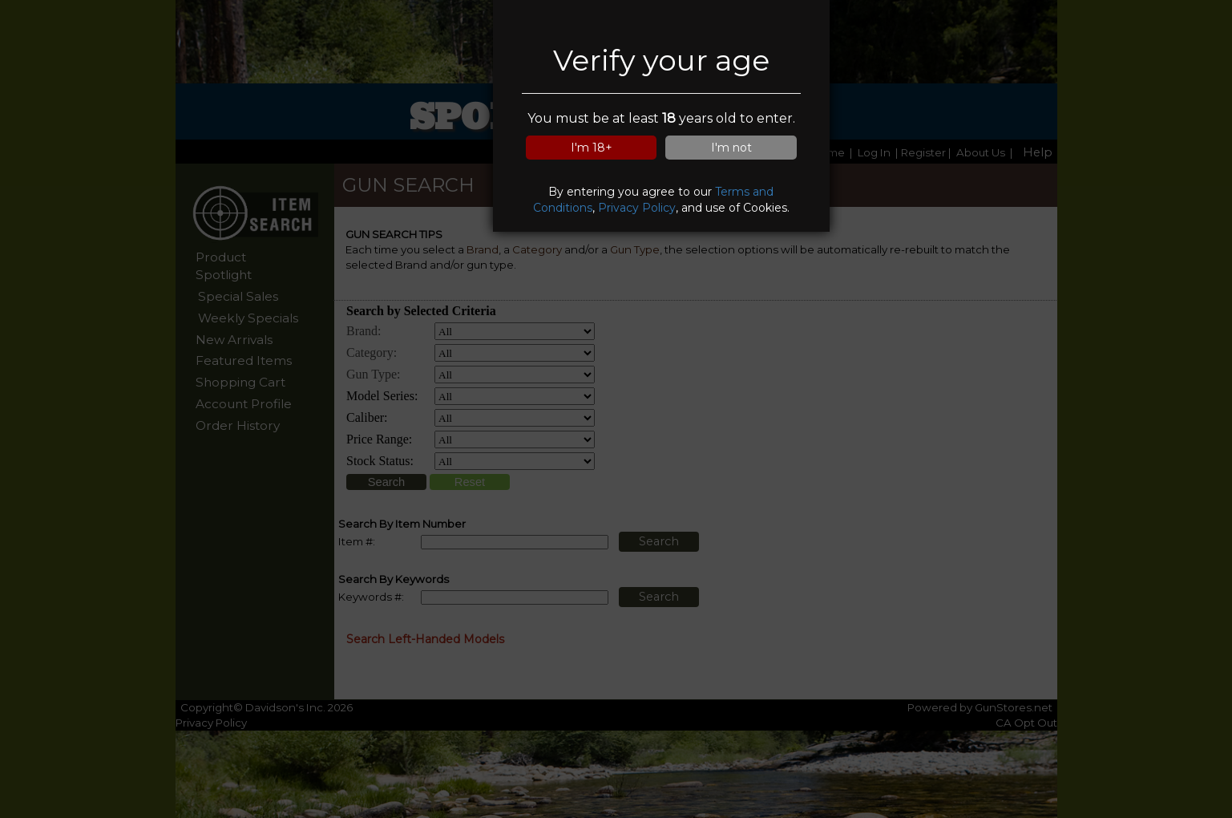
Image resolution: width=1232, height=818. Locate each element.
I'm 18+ (591, 147)
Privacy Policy (637, 207)
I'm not (731, 147)
